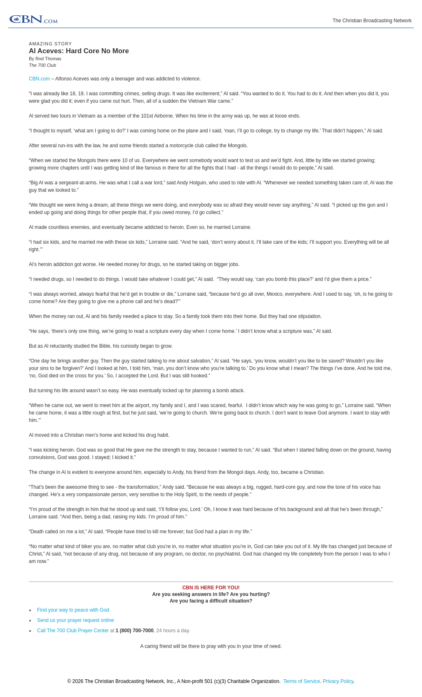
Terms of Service (301, 681)
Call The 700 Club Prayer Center (73, 630)
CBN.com (39, 79)
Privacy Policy (338, 681)
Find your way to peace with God (73, 610)
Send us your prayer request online (75, 620)
